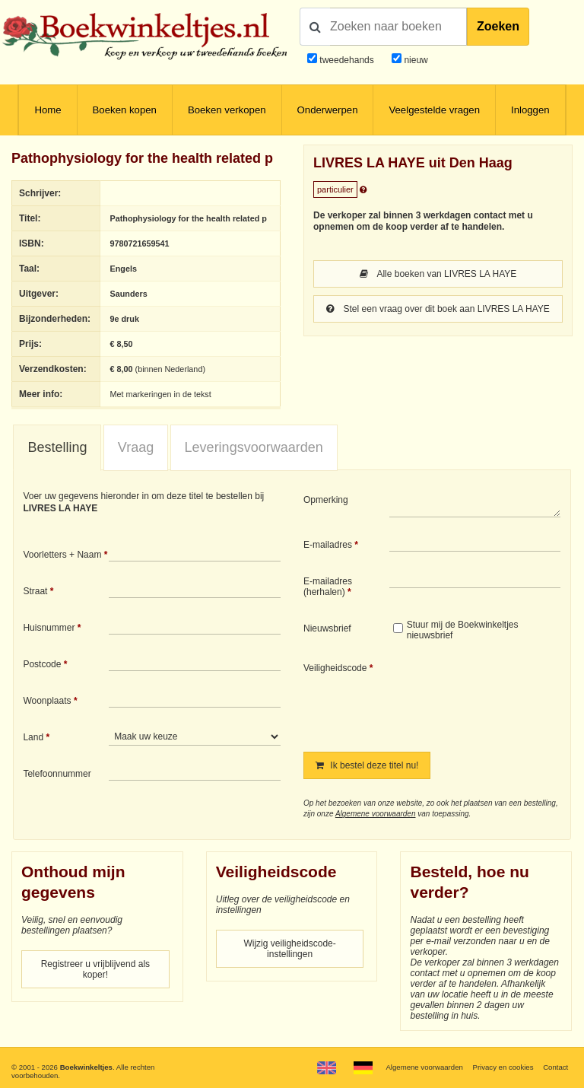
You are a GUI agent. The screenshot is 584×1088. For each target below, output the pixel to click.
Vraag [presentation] (136, 447)
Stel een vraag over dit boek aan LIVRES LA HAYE (438, 309)
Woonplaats (47, 700)
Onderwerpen (327, 110)
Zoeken (498, 26)
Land (33, 737)
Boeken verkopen (227, 110)
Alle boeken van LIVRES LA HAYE (438, 274)
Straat (35, 591)
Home (47, 110)
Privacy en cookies (502, 1067)
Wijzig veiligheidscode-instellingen (289, 948)
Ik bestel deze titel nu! (367, 765)
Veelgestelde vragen (434, 110)
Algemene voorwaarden (375, 814)
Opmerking (325, 500)
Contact (555, 1067)
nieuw (415, 60)
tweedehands (346, 60)
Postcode (42, 664)
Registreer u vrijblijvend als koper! (95, 969)
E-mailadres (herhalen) (327, 586)
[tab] (57, 448)
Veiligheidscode (335, 668)
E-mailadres (327, 544)
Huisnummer (49, 627)
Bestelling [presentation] (57, 447)
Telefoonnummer (56, 773)
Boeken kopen (125, 110)
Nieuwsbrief (327, 628)
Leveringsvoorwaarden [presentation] (254, 447)
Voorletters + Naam (62, 554)
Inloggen (530, 110)
